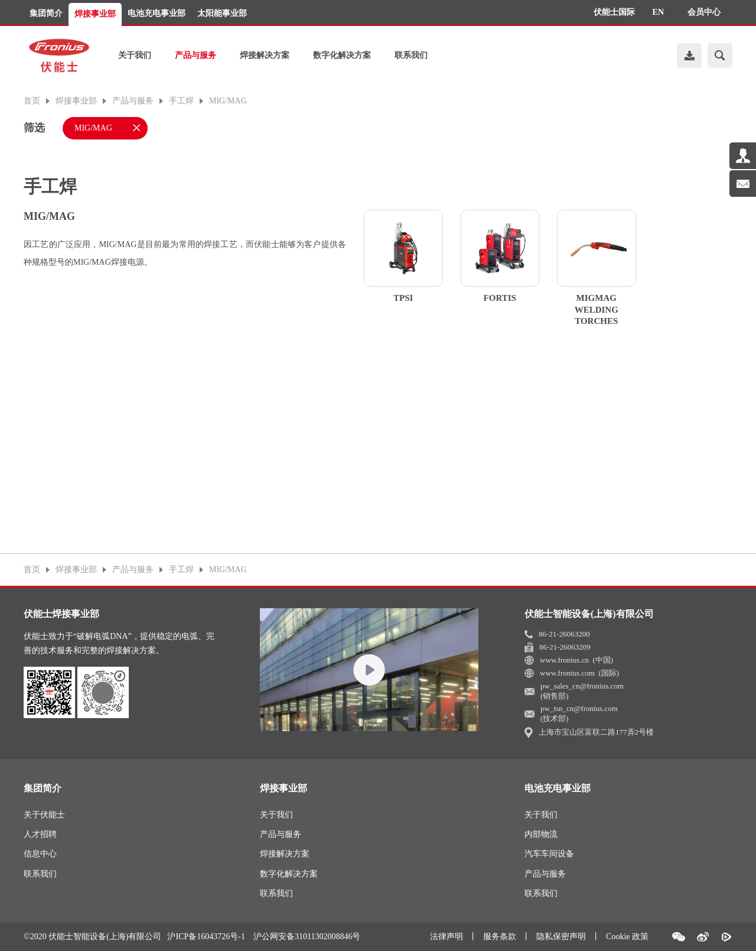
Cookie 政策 (627, 936)
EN (658, 12)
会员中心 (704, 12)
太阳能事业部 (222, 13)
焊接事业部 (95, 13)
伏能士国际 (614, 12)
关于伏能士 (44, 814)
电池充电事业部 (156, 13)
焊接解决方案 (264, 55)
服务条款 (499, 936)
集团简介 (46, 13)
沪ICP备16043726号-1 (206, 937)
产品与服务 (195, 55)
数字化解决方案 (342, 55)
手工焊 (181, 101)
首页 (32, 101)
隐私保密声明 (561, 936)
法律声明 (446, 936)
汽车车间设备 (549, 853)
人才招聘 (40, 834)
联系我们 (411, 55)
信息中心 (40, 853)
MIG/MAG (228, 101)
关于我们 (134, 55)
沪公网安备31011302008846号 (306, 937)
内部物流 (541, 834)
